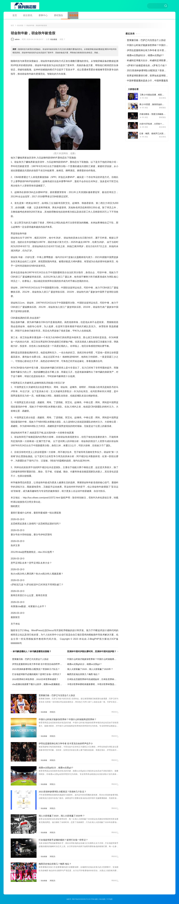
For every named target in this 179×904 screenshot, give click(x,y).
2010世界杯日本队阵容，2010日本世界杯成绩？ (36, 679)
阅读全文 (114, 712)
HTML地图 (94, 899)
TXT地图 (110, 899)
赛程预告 (51, 15)
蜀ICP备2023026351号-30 (81, 899)
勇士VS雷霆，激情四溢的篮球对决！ (155, 105)
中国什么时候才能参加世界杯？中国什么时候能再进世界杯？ (98, 659)
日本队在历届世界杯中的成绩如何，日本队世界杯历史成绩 (96, 679)
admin (17, 40)
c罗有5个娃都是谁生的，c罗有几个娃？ (147, 66)
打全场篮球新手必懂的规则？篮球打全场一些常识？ (38, 674)
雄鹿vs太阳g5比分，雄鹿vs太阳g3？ (85, 664)
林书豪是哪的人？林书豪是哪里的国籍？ (33, 652)
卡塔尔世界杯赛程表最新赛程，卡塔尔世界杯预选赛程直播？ (98, 684)
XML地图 (102, 899)
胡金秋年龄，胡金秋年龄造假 (38, 26)
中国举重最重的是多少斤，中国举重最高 (147, 81)
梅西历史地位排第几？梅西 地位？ (84, 674)
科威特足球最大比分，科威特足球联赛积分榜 (150, 61)
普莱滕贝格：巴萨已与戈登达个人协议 (31, 659)
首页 (13, 15)
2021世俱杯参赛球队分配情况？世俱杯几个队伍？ (37, 669)
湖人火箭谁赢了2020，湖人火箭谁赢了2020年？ (91, 669)
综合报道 (65, 15)
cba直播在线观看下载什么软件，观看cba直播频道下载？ (41, 684)
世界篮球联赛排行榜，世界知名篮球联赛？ (148, 76)
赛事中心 (38, 15)
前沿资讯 (24, 15)
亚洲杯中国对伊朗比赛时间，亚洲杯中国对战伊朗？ (90, 652)
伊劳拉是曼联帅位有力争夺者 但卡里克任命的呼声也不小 (41, 664)
